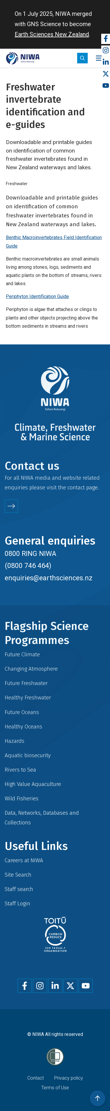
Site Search (18, 874)
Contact (35, 1078)
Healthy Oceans (23, 726)
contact (76, 487)
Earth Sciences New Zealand (52, 34)
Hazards (14, 741)
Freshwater (17, 183)
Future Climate (22, 654)
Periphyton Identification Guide (37, 296)
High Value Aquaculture (33, 784)
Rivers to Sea (20, 769)
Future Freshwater (26, 683)
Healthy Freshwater (28, 697)
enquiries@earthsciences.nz (48, 578)
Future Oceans (22, 712)
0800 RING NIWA (30, 553)
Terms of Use (55, 1087)
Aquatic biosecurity (28, 755)
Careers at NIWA (24, 860)
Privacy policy (68, 1078)
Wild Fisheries (21, 798)
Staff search (19, 889)
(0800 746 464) (28, 566)
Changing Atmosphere (31, 668)
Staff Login (17, 903)
